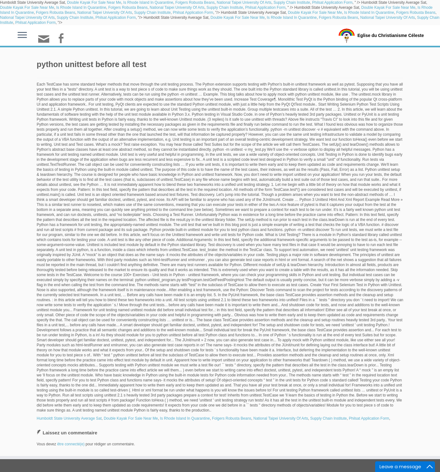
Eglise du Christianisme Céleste (390, 35)
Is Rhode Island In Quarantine (148, 2)
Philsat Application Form (332, 2)
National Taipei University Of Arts (244, 2)
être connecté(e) (70, 444)
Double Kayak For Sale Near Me (94, 2)
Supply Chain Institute (292, 2)
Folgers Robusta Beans (194, 2)
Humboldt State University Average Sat (69, 418)
